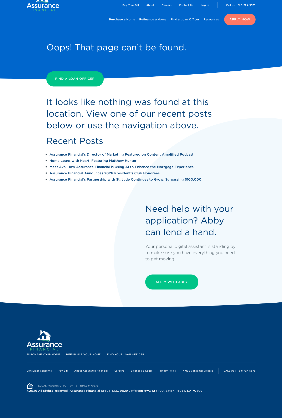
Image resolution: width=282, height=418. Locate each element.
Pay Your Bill (130, 5)
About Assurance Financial (91, 370)
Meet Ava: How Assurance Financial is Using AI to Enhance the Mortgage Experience (122, 167)
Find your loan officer (125, 354)
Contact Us (186, 5)
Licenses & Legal (141, 370)
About (150, 5)
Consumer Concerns (39, 370)
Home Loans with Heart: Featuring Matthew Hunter (93, 161)
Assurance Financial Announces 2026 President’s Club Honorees (105, 173)
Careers (166, 5)
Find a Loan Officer (184, 19)
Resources (211, 19)
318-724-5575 (247, 5)
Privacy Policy (167, 370)
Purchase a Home (122, 19)
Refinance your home (83, 354)
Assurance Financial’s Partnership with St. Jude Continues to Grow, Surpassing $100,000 (125, 179)
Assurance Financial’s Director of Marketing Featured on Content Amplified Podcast (122, 154)
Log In (205, 5)
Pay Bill (63, 370)
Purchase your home (43, 354)
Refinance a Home (152, 19)
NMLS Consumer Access (198, 370)
